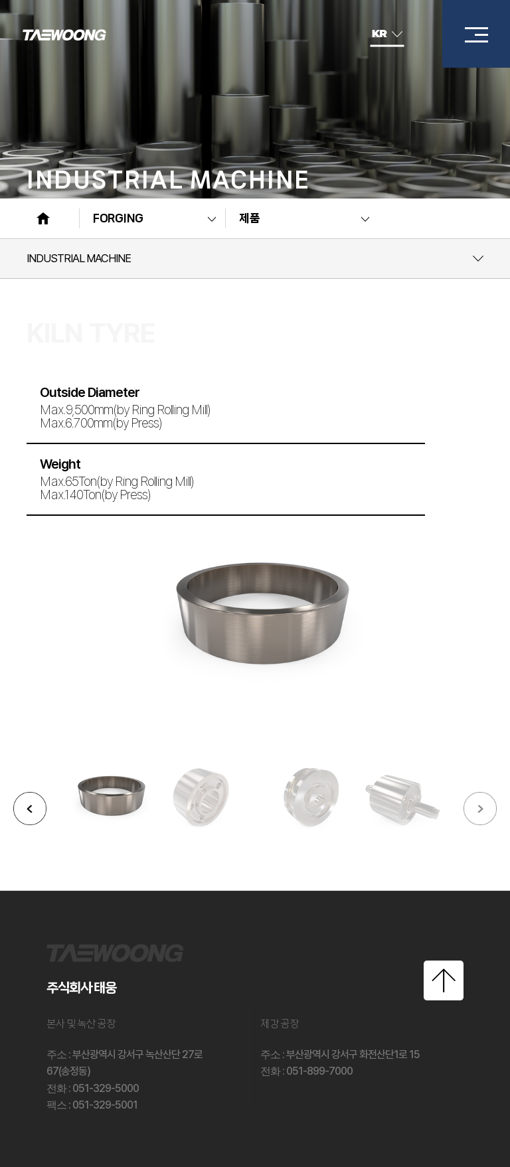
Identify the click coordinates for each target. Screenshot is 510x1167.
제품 (249, 218)
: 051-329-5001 (91, 1105)
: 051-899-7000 (306, 1071)
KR (387, 33)
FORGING (118, 218)
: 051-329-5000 (92, 1088)
